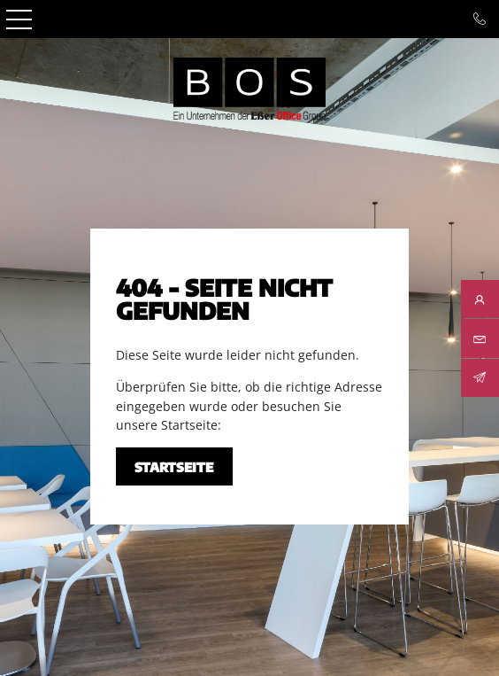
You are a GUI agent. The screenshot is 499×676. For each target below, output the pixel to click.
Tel (480, 19)
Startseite (173, 467)
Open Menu (19, 19)
